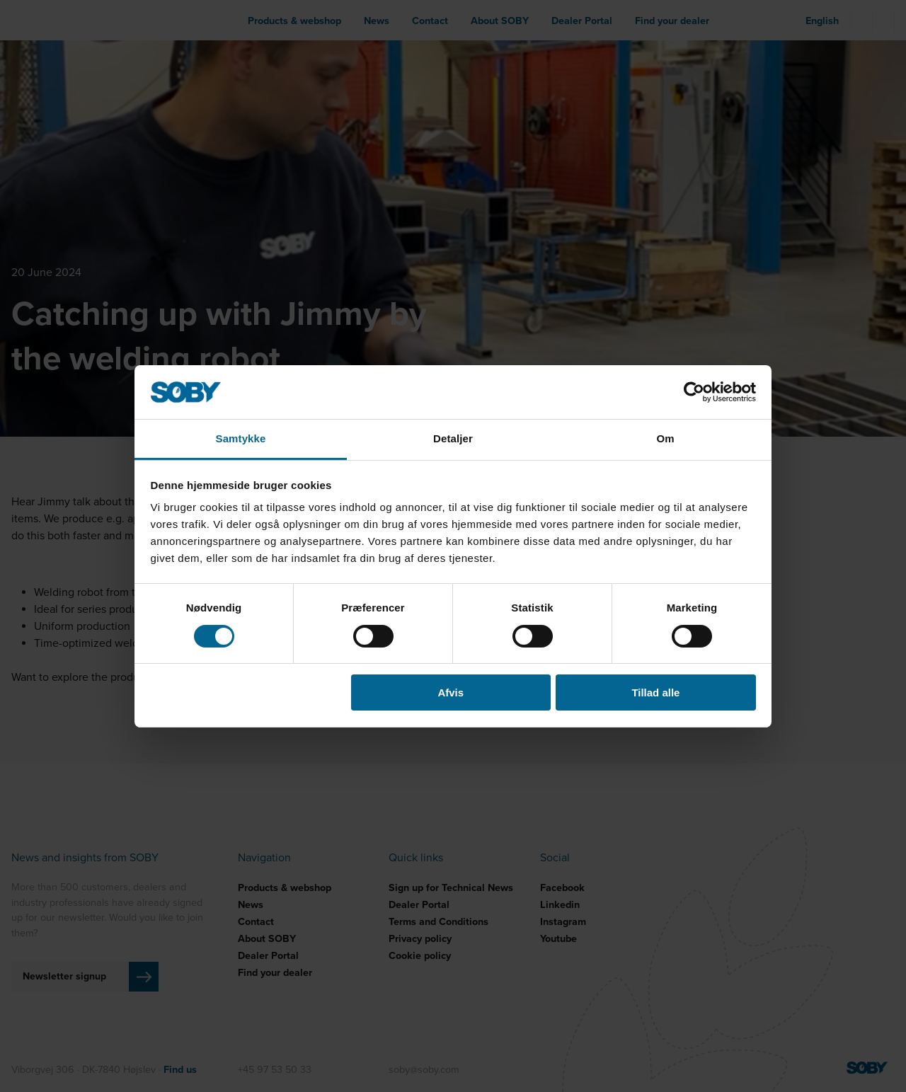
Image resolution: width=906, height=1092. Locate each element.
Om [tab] (665, 438)
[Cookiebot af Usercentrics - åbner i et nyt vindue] (694, 392)
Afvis (450, 692)
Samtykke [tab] (241, 438)
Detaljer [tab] (453, 438)
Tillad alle (655, 692)
